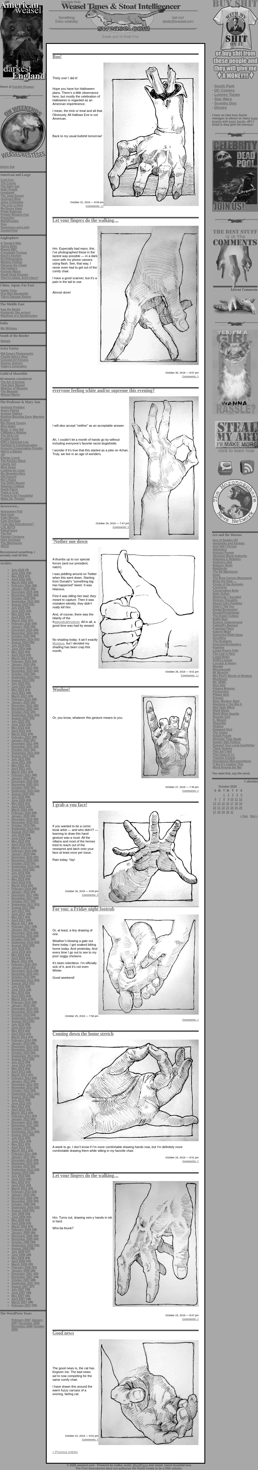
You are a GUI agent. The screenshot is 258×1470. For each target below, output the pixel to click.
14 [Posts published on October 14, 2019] (218, 803)
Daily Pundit (9, 189)
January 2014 (20, 1043)
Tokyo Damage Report (16, 296)
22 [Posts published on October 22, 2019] (223, 807)
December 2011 (21, 1122)
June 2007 (18, 1292)
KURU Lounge (222, 660)
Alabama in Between (227, 559)
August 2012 (19, 1097)
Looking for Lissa (13, 470)
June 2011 (18, 1141)
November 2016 (22, 936)
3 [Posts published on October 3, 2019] (233, 795)
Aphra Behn (9, 246)
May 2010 (17, 1182)
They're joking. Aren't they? (19, 277)
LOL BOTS (8, 527)
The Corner (8, 183)
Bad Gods (7, 514)
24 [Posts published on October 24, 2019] (232, 807)
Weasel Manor (10, 394)
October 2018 (20, 863)
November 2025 (22, 595)
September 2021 (22, 753)
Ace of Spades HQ (225, 540)
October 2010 (20, 1166)
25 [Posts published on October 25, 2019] (236, 807)
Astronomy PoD (12, 511)
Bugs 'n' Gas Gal (12, 429)
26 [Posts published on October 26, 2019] (240, 807)
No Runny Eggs (11, 208)
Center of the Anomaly (228, 584)
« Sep (244, 816)
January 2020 (20, 816)
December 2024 (21, 630)
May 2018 (17, 879)
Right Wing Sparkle (226, 713)
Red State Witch (224, 707)
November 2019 (22, 822)
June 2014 (18, 1027)
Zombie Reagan (23, 86)
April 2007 (18, 1299)
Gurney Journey (12, 363)
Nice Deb (219, 685)
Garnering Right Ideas (228, 634)
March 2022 (19, 734)
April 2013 (18, 1071)
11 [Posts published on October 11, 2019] (236, 799)
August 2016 (19, 945)
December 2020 (21, 781)
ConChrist (220, 587)
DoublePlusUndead (226, 612)
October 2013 (20, 1053)
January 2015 (20, 1005)
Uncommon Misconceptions (232, 761)
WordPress (140, 1465)
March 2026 (19, 582)
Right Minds (221, 710)
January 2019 (20, 854)
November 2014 (22, 1011)
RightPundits (10, 221)
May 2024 (17, 652)
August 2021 (19, 756)
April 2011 (18, 1147)
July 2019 (17, 835)
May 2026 (17, 576)
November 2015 (22, 974)
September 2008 (22, 1245)
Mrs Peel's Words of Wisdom (232, 675)
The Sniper (220, 732)
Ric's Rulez (8, 479)
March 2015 (19, 999)
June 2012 (18, 1103)
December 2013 (21, 1046)
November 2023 (22, 671)
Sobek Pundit (222, 735)
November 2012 (22, 1087)
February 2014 (21, 1040)
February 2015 (21, 1002)
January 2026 (20, 589)
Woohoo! (61, 689)
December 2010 (21, 1160)
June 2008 (18, 1255)
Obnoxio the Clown (14, 265)
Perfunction (221, 691)
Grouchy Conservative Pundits (22, 448)
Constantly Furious (14, 252)
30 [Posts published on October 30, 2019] (227, 812)
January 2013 (20, 1081)
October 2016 (20, 939)
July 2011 (17, 1138)
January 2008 (20, 1270)
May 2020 (17, 803)
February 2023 (21, 699)
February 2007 (21, 1305)
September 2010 (22, 1169)
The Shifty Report (13, 483)
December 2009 (21, 1198)
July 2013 (17, 1062)
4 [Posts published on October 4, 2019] (237, 795)
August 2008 (19, 1248)
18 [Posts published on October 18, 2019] (236, 803)
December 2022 (21, 705)
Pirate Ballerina (11, 211)
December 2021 (21, 743)
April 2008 (18, 1261)
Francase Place (223, 628)
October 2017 (20, 901)
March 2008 (19, 1264)
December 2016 (21, 933)
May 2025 (17, 614)
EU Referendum (11, 259)
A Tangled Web (11, 243)
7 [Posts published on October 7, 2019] (220, 799)
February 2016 (21, 964)
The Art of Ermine (13, 382)
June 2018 (18, 876)
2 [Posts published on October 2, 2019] (228, 795)
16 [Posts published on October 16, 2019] (227, 803)
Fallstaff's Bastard (225, 625)
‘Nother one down (69, 541)
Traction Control (224, 758)
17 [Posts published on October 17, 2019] (232, 803)
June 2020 (18, 800)
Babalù (5, 341)
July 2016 (17, 948)
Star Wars (223, 99)
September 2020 (22, 791)
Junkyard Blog (11, 199)
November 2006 (22, 1326)
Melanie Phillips (11, 262)
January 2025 (20, 626)
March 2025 (19, 620)
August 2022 (19, 718)
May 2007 (17, 1296)
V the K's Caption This (228, 764)
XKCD (5, 546)
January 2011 (20, 1157)
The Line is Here (12, 205)
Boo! (57, 56)
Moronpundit (221, 669)
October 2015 (20, 977)
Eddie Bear (220, 619)
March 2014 (19, 1037)
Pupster (218, 698)
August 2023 (19, 680)
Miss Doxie (8, 467)
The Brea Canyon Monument (232, 578)
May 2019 (17, 841)
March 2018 (19, 885)
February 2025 (21, 623)
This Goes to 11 (223, 754)
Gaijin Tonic (9, 290)
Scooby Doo (225, 103)
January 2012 (20, 1119)
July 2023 (17, 683)
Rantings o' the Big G (227, 704)
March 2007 (19, 1302)
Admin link (7, 166)
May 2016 (17, 955)
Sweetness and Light (15, 227)
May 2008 (17, 1258)
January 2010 (20, 1195)
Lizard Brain (221, 657)
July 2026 (17, 570)
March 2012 (19, 1112)
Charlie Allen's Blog (14, 356)
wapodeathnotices (67, 622)
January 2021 (20, 778)
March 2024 (19, 658)
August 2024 (19, 642)
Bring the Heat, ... (224, 581)
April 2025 (18, 617)
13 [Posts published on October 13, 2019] (214, 803)
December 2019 (21, 819)
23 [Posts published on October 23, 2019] (227, 807)
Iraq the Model (10, 309)
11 (190, 675)
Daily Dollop (221, 593)
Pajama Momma (224, 688)
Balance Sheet (222, 565)
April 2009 (18, 1223)
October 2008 (20, 1242)
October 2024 (20, 636)
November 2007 (22, 1277)
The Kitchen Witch (13, 461)
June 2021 (18, 762)
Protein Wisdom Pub (15, 214)
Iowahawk (7, 192)
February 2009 (21, 1229)
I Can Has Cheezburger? (17, 524)
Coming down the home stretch (83, 1033)
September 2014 (22, 1018)
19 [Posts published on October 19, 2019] (240, 803)
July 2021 (17, 759)
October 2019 (20, 825)
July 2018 (17, 873)
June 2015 (18, 989)
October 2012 (20, 1090)
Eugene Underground (227, 622)
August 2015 (19, 983)
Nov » (254, 816)
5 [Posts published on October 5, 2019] (241, 795)
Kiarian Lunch (10, 457)
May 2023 (17, 690)
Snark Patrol (9, 489)
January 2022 (20, 740)
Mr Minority (220, 672)
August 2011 (19, 1135)
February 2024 (21, 661)
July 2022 (17, 721)
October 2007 (20, 1280)
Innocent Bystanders (227, 644)
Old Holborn (9, 268)
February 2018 (21, 888)
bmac (216, 574)
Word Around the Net (227, 767)
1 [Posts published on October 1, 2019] (224, 795)
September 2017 (22, 904)
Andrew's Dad (222, 562)
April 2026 (18, 579)
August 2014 (19, 1021)
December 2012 (21, 1084)
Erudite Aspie (10, 438)
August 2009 (19, 1210)
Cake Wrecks (10, 517)
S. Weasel (219, 720)
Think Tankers (222, 748)
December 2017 (21, 895)
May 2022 (17, 727)
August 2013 (19, 1059)
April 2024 (18, 655)
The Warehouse (11, 543)
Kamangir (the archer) (16, 312)
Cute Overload (10, 521)
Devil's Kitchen (11, 255)
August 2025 (19, 604)
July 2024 (17, 645)
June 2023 (18, 686)
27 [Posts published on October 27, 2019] (214, 812)
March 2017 (19, 923)
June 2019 (18, 838)
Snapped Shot (222, 729)
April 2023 (18, 693)
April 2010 (18, 1185)
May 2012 (17, 1106)
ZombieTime (9, 230)
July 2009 (17, 1213)
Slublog (218, 726)
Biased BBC (9, 249)
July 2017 (17, 910)
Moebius (58, 643)
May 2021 (17, 765)
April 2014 (18, 1034)
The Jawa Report (12, 195)
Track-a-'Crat (9, 492)
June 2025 (18, 611)
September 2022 (22, 715)
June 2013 (18, 1065)
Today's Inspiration (14, 366)
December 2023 (21, 667)
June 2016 (18, 952)
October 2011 (20, 1128)
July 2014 (17, 1024)
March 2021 (19, 772)
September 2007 (22, 1283)
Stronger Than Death (227, 739)
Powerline (7, 218)
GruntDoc (219, 638)
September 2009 (22, 1207)
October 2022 (20, 712)
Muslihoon (220, 679)
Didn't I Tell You (223, 606)
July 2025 (17, 607)
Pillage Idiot (221, 694)
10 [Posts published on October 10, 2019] (232, 799)
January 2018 (20, 892)
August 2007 (19, 1286)
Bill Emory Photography (17, 353)
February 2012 (21, 1116)
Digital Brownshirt (225, 609)
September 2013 (22, 1056)
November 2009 (22, 1201)
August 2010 (19, 1172)
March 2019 (19, 847)
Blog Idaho (8, 426)
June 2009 (18, 1217)
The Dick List (10, 435)
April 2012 (18, 1109)
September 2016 (22, 942)
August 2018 (19, 869)
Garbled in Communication (19, 445)
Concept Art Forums (14, 360)
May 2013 (17, 1068)
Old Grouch (9, 476)
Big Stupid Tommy (13, 423)
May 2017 (17, 917)
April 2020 (18, 806)
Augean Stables (11, 413)
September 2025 (22, 601)
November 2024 (22, 633)
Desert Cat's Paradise (227, 603)
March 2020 (19, 809)
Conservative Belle (226, 590)
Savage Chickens (12, 536)
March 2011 (19, 1150)
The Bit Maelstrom (225, 571)
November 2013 (22, 1049)
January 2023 (20, 702)
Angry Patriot (10, 410)
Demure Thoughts (225, 600)
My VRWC (219, 682)
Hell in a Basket (11, 451)
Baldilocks (220, 568)
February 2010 (21, 1191)
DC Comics (224, 90)
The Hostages (222, 641)
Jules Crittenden (12, 202)
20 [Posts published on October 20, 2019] (214, 807)
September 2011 (22, 1131)
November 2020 (22, 784)
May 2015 (17, 993)
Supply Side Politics (227, 742)
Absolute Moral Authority (230, 556)
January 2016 (20, 967)
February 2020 (21, 813)
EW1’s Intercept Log (14, 442)
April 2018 (18, 882)
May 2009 (17, 1220)
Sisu (4, 224)
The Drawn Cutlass (226, 615)
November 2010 (22, 1163)
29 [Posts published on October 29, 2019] (223, 812)
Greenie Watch (11, 271)
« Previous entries (65, 1452)
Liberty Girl (8, 464)
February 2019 (21, 851)
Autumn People (223, 552)
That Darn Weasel (13, 385)
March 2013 (19, 1075)
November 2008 (22, 1239)
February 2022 (21, 737)
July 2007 (17, 1289)
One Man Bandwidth (14, 293)
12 (94, 206)
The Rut (6, 533)
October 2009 (20, 1204)
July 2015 (17, 986)
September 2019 (22, 828)
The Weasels (9, 391)
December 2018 (21, 857)
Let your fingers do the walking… (85, 220)
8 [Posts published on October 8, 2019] (224, 799)
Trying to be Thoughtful (17, 495)
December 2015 (21, 970)
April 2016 (18, 958)
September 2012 (22, 1094)
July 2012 (17, 1100)
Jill (3, 454)
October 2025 (20, 598)
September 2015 (22, 980)
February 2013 (21, 1078)
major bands (236, 121)
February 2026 (21, 585)
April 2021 (18, 768)
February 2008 (21, 1267)
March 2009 (19, 1226)
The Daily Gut (10, 186)
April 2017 (18, 920)
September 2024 (22, 639)
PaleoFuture (9, 530)
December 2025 (21, 592)
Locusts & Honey (224, 663)
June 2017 (18, 914)
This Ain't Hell (222, 751)
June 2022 (18, 724)
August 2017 (19, 907)
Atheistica (220, 549)
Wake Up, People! (13, 498)
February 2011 (21, 1154)
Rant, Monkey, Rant (226, 701)
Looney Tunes (227, 94)
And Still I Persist (224, 546)
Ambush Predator (13, 407)
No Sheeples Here (13, 473)
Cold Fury (7, 180)
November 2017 (22, 898)
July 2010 (17, 1176)
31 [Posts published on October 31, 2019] (232, 812)
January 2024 (20, 664)
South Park (224, 86)
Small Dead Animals (14, 274)
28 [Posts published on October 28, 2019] (218, 812)
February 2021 (21, 775)
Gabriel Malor (222, 631)
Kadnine (218, 647)
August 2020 (19, 794)
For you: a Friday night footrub (83, 908)
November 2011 (22, 1125)
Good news (63, 1333)
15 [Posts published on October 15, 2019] (223, 803)
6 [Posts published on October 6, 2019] (215, 799)
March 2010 (19, 1188)
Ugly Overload (10, 539)
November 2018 (22, 860)
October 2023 (20, 674)
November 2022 (22, 708)
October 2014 (20, 1015)
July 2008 (17, 1251)
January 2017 (20, 929)
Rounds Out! (221, 717)
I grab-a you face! (69, 804)
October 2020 (20, 787)
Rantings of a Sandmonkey (19, 315)
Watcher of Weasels (14, 388)
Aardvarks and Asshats (229, 543)
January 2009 (20, 1232)
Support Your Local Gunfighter (234, 745)
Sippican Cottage (12, 486)
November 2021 (22, 746)
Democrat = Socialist (227, 597)
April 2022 (18, 731)
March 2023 (19, 696)
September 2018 (22, 866)
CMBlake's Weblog (13, 432)
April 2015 (18, 996)
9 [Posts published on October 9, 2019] (228, 799)
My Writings (9, 328)
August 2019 (19, 832)
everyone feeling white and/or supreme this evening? (103, 390)
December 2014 (21, 1008)
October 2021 (20, 749)
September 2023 (22, 677)
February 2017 (21, 926)
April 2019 (18, 844)
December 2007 (21, 1273)
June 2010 (18, 1179)
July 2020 (17, 797)
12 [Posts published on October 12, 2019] (240, 799)
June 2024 (18, 648)
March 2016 (19, 961)
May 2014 (17, 1030)
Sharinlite (219, 723)
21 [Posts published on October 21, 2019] (218, 807)
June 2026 (18, 573)
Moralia (218, 666)
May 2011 (17, 1144)
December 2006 (29, 1323)
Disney (220, 107)
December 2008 (21, 1236)
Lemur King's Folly (226, 650)
